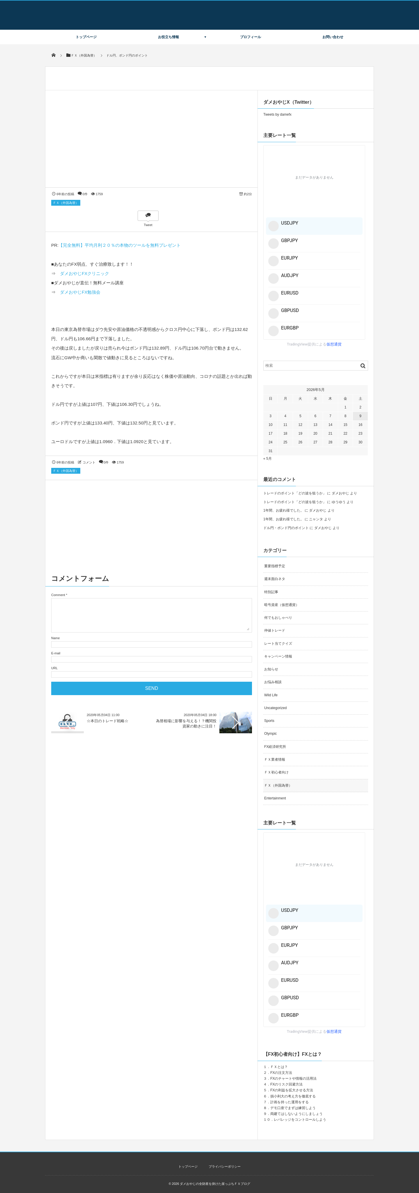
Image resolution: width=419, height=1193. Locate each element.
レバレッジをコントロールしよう (300, 1120)
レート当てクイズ (278, 644)
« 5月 (267, 459)
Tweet (148, 225)
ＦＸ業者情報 (274, 759)
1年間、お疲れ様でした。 (283, 510)
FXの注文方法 (281, 1073)
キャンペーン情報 (278, 656)
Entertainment (275, 798)
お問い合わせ (332, 37)
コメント (89, 462)
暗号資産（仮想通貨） (281, 605)
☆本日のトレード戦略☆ (107, 721)
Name (55, 638)
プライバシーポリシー (225, 1166)
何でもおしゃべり (278, 618)
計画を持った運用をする (289, 1102)
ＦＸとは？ (279, 1067)
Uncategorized (275, 708)
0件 (85, 194)
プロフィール (250, 37)
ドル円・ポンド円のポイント (286, 528)
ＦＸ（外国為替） (66, 203)
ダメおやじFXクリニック (84, 273)
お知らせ (271, 669)
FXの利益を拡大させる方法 (291, 1090)
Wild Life (271, 695)
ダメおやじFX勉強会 (80, 292)
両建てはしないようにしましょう (296, 1114)
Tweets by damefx (277, 114)
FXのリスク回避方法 (286, 1084)
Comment (58, 595)
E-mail (55, 653)
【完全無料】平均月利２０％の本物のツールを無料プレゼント (119, 245)
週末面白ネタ (274, 579)
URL (54, 668)
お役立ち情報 (168, 37)
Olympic (270, 734)
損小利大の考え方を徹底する (293, 1096)
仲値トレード (274, 630)
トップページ (86, 37)
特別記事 (271, 592)
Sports (269, 721)
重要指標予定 (274, 566)
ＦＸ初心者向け (276, 772)
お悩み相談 (273, 682)
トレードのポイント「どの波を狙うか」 (294, 493)
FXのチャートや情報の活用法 (293, 1078)
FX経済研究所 (275, 747)
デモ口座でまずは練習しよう (293, 1108)
